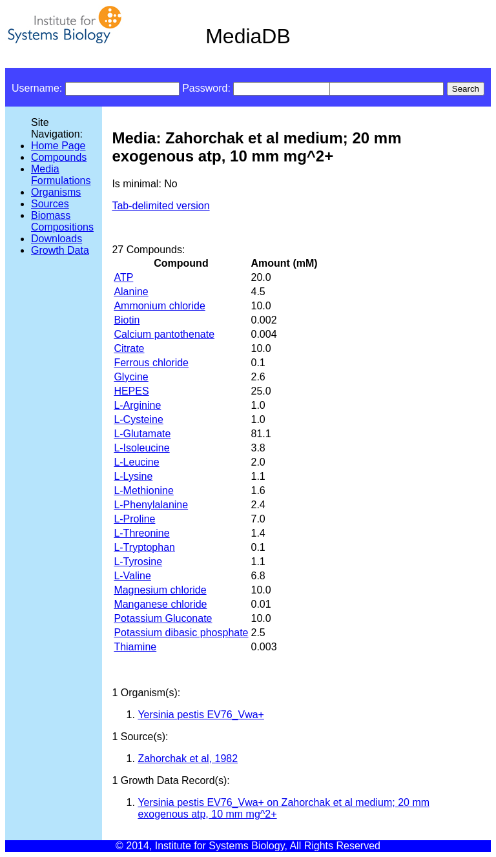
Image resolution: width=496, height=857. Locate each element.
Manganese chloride (160, 604)
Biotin (127, 320)
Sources (50, 203)
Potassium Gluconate (163, 618)
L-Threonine (141, 533)
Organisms (56, 192)
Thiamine (135, 646)
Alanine (131, 291)
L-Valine (132, 575)
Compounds (59, 157)
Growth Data (60, 250)
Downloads (56, 238)
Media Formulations (60, 174)
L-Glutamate (142, 433)
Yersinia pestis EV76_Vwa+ (201, 714)
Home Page (58, 145)
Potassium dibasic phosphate (181, 632)
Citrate (129, 348)
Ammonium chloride (159, 305)
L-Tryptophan (144, 547)
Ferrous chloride (151, 362)
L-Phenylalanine (151, 504)
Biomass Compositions (62, 221)
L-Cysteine (138, 419)
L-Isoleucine (141, 447)
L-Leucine (136, 462)
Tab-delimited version (160, 205)
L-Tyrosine (138, 561)
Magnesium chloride (160, 589)
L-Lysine (133, 476)
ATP (123, 277)
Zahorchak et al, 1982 (188, 758)
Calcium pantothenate (164, 334)
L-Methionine (144, 490)
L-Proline (134, 518)
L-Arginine (137, 405)
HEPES (131, 391)
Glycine (131, 376)
